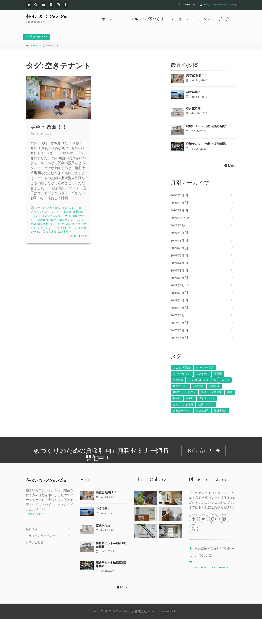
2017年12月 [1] (180, 315)
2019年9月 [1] (179, 233)
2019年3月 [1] (179, 270)
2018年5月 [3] (179, 293)
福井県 (70, 223)
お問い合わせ (37, 36)
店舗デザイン (180, 386)
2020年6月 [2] (179, 195)
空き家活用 (193, 108)
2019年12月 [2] (180, 218)
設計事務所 (64, 231)
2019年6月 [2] (179, 248)
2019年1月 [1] (179, 278)
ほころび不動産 (51, 208)
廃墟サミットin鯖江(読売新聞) (206, 126)
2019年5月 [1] (179, 255)
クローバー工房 (71, 208)
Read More (80, 235)
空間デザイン (68, 228)
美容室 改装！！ (49, 127)
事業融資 (78, 211)
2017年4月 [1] (179, 338)
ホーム (107, 19)
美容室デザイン (181, 410)
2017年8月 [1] (179, 323)
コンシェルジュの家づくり (141, 19)
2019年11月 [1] (180, 225)
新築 (33, 223)
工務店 (66, 216)
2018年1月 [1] (179, 308)
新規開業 (42, 223)
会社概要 (32, 529)
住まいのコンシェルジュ (45, 216)
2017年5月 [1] (179, 330)
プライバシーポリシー (40, 535)
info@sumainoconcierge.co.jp (220, 4)
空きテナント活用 (48, 228)
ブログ (224, 19)
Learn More (36, 514)
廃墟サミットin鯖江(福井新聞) (206, 144)
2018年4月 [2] (179, 300)
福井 (52, 223)
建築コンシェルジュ (71, 220)
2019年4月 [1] (179, 263)
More (230, 166)
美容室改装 (49, 231)
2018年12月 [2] (180, 285)
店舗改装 (40, 220)
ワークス (203, 19)
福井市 (60, 223)
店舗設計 (52, 220)
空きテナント (206, 398)
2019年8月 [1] (179, 240)
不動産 (67, 211)
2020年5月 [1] (179, 203)
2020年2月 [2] (179, 210)
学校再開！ (193, 92)
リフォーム (55, 211)
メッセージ (180, 19)
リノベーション (181, 373)
